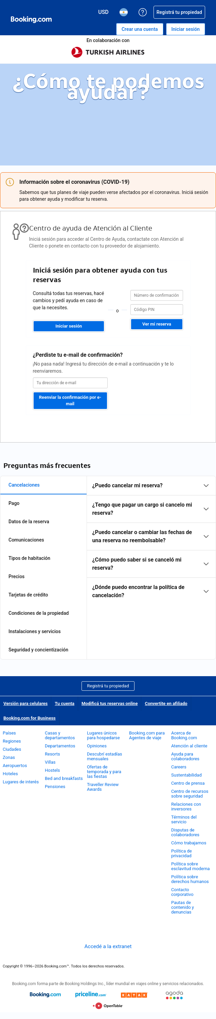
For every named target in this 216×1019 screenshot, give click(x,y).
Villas (50, 762)
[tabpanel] (151, 540)
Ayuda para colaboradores (185, 756)
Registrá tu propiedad (108, 685)
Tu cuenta (64, 703)
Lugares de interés (21, 781)
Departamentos (60, 745)
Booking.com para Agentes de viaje (147, 735)
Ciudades (12, 749)
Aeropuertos (15, 765)
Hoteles (10, 773)
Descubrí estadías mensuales (104, 756)
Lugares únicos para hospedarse (103, 735)
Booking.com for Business (29, 718)
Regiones (12, 741)
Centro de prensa (188, 783)
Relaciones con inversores (186, 806)
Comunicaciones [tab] (26, 540)
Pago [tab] (13, 503)
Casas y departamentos (60, 735)
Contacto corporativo (182, 892)
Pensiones (55, 786)
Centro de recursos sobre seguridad (190, 794)
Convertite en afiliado (166, 703)
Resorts (52, 754)
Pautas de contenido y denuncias (182, 907)
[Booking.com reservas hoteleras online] (31, 19)
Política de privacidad (181, 853)
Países (9, 733)
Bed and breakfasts (64, 778)
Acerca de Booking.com (184, 735)
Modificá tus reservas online (110, 703)
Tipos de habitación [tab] (29, 558)
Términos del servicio (184, 819)
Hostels (52, 770)
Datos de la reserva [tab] (28, 521)
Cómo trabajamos (188, 842)
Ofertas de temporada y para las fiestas (104, 771)
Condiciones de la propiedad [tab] (38, 613)
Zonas (9, 757)
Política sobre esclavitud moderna (190, 866)
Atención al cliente (189, 745)
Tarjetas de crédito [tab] (28, 594)
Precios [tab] (16, 576)
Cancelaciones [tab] (24, 485)
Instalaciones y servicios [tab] (34, 631)
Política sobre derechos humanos (190, 879)
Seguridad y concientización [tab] (38, 649)
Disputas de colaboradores (185, 832)
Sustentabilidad (186, 775)
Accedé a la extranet (108, 946)
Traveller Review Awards (103, 787)
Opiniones (97, 745)
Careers (178, 766)
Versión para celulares (25, 703)
